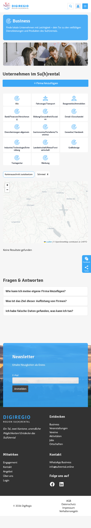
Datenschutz (68, 504)
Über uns (8, 475)
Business (54, 424)
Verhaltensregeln (68, 511)
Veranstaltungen (58, 428)
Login (6, 480)
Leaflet (48, 242)
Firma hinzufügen (47, 83)
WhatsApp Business (60, 462)
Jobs (51, 440)
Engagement (10, 462)
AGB (68, 500)
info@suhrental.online (61, 466)
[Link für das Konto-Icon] (78, 6)
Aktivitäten (55, 436)
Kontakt (7, 466)
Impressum (68, 507)
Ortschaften (56, 444)
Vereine (53, 432)
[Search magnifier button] (71, 6)
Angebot (8, 471)
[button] (7, 185)
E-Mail (15, 375)
